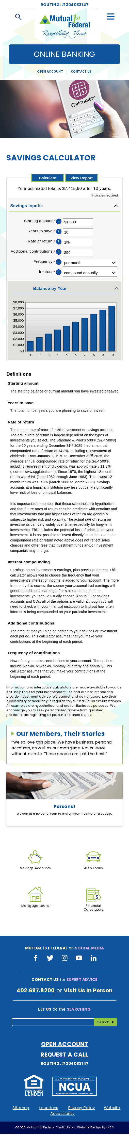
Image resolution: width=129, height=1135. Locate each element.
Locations (48, 1109)
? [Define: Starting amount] (58, 221)
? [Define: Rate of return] (58, 241)
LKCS (110, 1129)
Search (106, 1023)
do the (64, 1010)
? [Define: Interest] (58, 272)
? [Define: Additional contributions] (58, 252)
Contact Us (81, 72)
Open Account (50, 72)
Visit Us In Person (88, 992)
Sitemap (20, 1109)
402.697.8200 (36, 992)
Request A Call (64, 1056)
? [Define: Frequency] (58, 262)
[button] (64, 205)
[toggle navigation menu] (110, 15)
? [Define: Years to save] (58, 231)
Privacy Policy (81, 1109)
